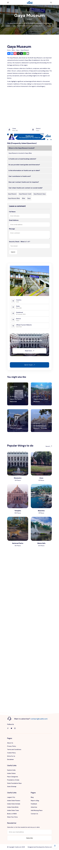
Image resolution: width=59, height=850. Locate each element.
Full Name (12, 212)
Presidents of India (13, 780)
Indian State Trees (13, 810)
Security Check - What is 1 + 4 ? (19, 242)
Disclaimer (10, 759)
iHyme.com (48, 847)
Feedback (34, 804)
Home (9, 50)
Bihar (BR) (19, 308)
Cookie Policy (11, 753)
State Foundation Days (14, 783)
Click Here (19, 327)
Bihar (13, 50)
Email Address (13, 220)
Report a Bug (35, 800)
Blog (32, 797)
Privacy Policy (11, 746)
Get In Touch (29, 365)
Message (12, 229)
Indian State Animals (13, 804)
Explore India (11, 770)
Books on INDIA (12, 814)
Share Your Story (12, 817)
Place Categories (12, 777)
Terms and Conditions (14, 749)
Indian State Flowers (13, 800)
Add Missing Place (36, 810)
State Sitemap (11, 786)
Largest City (11, 797)
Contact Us (34, 814)
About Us (10, 743)
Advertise (34, 807)
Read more (29, 351)
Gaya (17, 50)
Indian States (11, 773)
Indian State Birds (12, 807)
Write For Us (11, 756)
